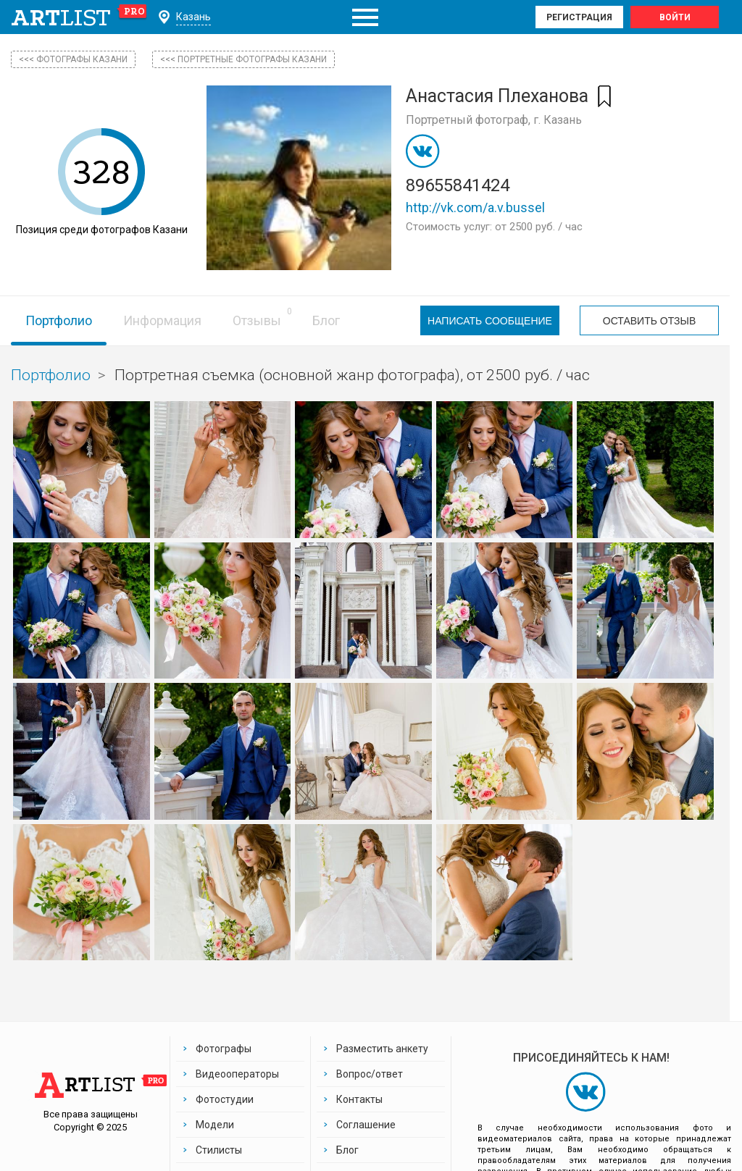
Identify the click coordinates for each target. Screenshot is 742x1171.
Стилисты (219, 1150)
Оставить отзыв (649, 321)
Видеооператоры (237, 1074)
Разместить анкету (382, 1048)
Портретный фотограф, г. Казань (494, 120)
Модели (215, 1124)
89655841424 (457, 185)
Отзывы (257, 320)
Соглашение (366, 1124)
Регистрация (579, 17)
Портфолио (58, 320)
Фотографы (223, 1048)
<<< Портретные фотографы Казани (243, 59)
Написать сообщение (490, 321)
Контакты (359, 1099)
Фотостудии (225, 1099)
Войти (675, 17)
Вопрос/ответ (369, 1074)
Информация (162, 320)
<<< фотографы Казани (73, 59)
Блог (326, 320)
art (79, 17)
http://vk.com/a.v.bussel (475, 207)
